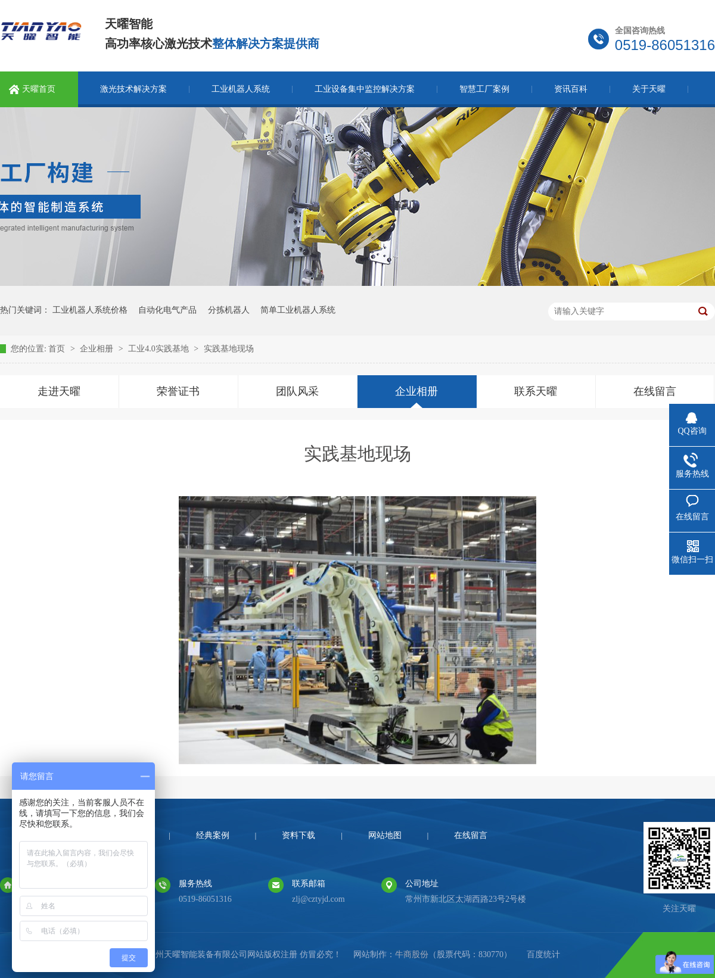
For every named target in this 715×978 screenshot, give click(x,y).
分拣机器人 (229, 310)
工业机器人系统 (241, 89)
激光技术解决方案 (133, 89)
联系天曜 (535, 391)
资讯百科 (570, 89)
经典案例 (212, 835)
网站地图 (385, 835)
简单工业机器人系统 (297, 310)
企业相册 (98, 348)
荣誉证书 (178, 391)
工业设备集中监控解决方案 (365, 89)
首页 (57, 348)
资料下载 (298, 835)
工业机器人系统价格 (90, 310)
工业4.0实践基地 (159, 348)
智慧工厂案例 (484, 89)
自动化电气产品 (167, 310)
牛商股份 (411, 954)
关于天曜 (649, 89)
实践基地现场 (229, 348)
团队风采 (297, 391)
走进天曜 (59, 391)
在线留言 (654, 391)
